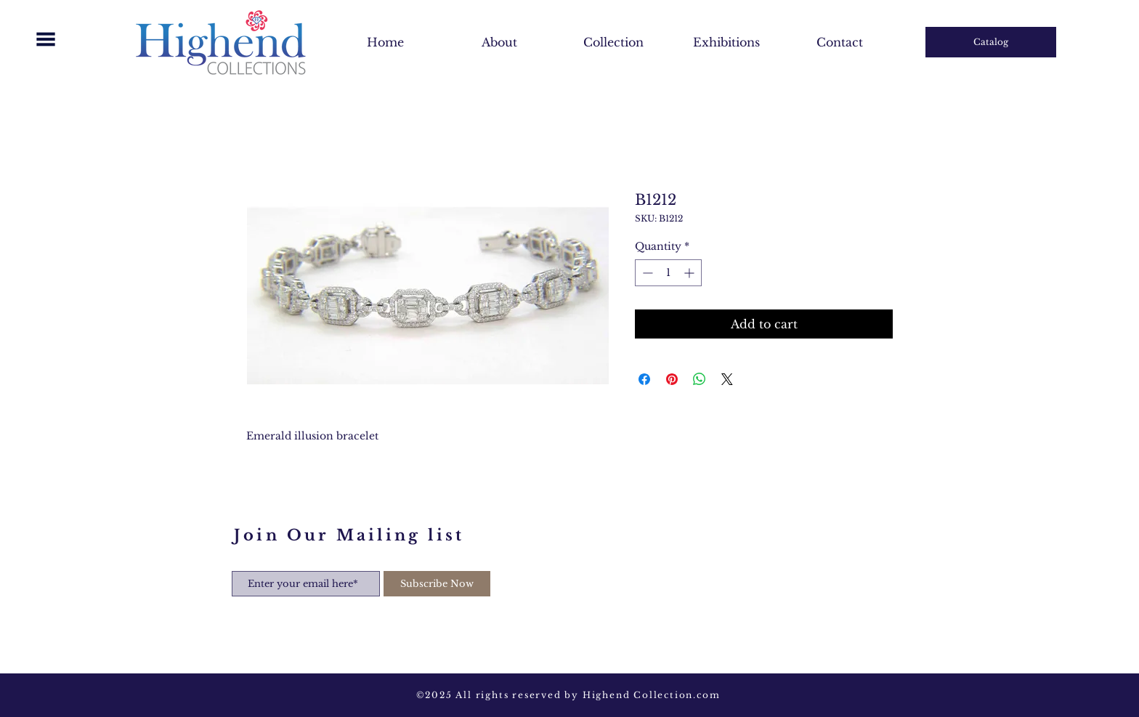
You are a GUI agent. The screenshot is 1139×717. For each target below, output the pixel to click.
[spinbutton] (668, 272)
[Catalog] (990, 42)
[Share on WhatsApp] (699, 379)
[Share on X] (727, 379)
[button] (46, 39)
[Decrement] (646, 272)
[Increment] (690, 272)
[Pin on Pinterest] (672, 379)
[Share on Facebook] (644, 379)
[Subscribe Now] (437, 583)
